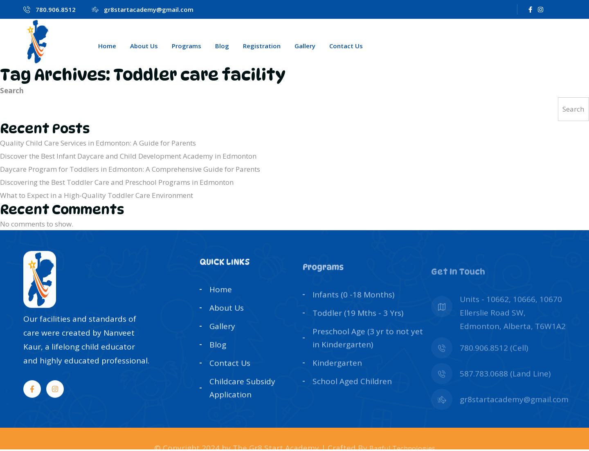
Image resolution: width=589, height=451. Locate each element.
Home (107, 46)
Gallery (304, 46)
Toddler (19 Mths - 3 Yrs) (357, 329)
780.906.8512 (56, 9)
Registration (262, 46)
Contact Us (346, 46)
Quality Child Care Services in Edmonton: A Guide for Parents (98, 143)
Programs (186, 46)
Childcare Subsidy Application (242, 397)
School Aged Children (352, 396)
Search (12, 90)
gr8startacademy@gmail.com (148, 9)
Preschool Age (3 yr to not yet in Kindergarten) (367, 354)
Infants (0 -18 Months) (353, 311)
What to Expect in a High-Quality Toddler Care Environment (96, 195)
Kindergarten (337, 378)
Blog (222, 46)
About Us (144, 46)
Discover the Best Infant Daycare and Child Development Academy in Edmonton (128, 156)
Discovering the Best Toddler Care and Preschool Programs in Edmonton (117, 182)
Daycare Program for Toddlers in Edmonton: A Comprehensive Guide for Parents (130, 169)
